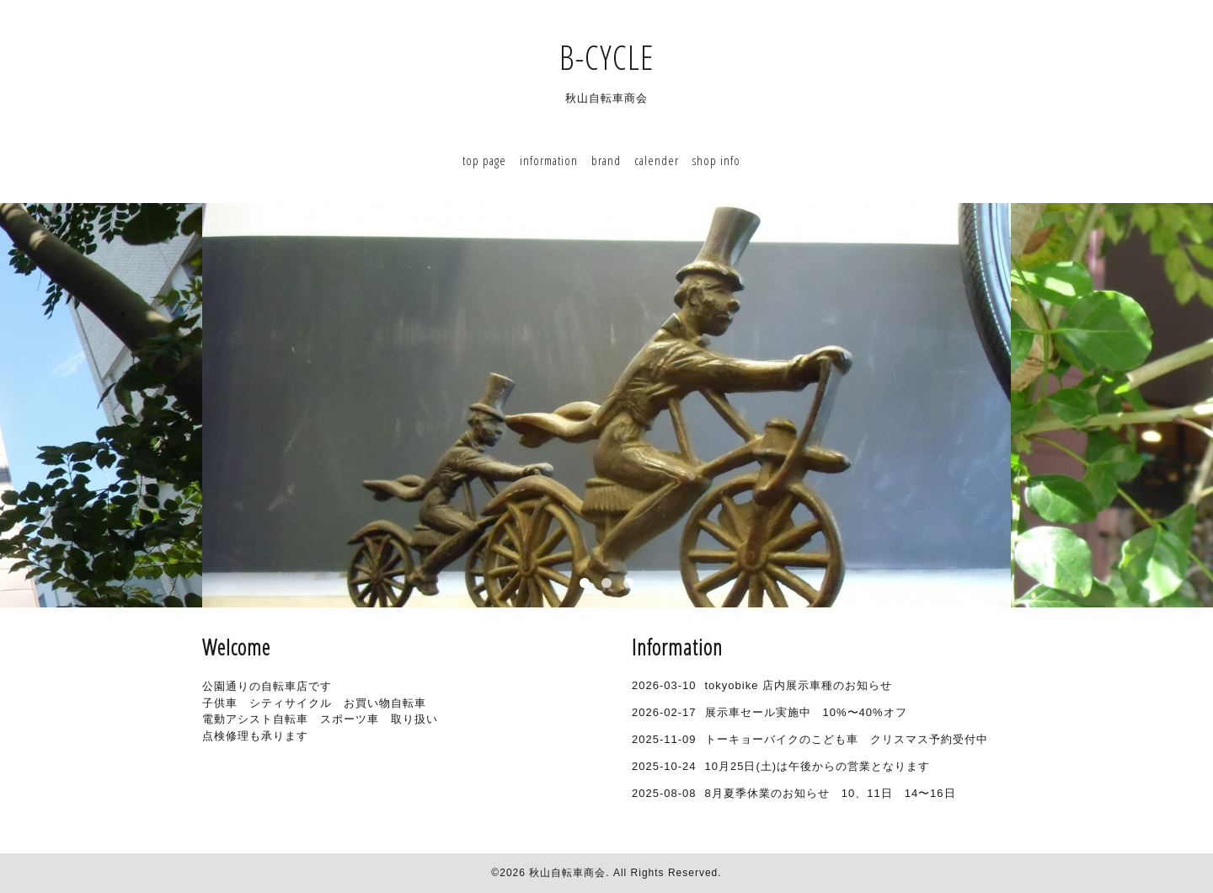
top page (484, 160)
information (549, 160)
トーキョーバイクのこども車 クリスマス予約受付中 (846, 739)
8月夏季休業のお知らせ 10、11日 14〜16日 (830, 793)
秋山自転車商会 (567, 873)
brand (606, 160)
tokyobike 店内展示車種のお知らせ (799, 685)
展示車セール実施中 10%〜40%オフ (806, 712)
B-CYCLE (623, 57)
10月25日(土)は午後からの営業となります (818, 766)
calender (656, 160)
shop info (716, 160)
